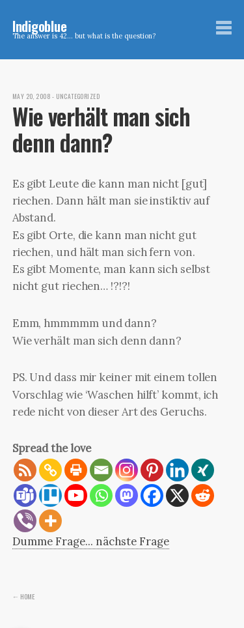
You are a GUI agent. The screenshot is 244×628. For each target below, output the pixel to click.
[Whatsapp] (101, 495)
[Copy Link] (50, 470)
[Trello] (50, 495)
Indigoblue (39, 26)
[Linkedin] (177, 470)
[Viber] (25, 520)
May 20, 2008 (31, 96)
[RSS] (25, 470)
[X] (177, 495)
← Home (23, 596)
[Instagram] (126, 470)
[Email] (101, 470)
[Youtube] (75, 495)
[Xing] (202, 470)
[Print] (75, 470)
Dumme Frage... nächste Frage (90, 541)
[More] (50, 520)
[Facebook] (152, 495)
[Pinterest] (152, 470)
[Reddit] (202, 495)
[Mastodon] (126, 495)
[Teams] (25, 495)
